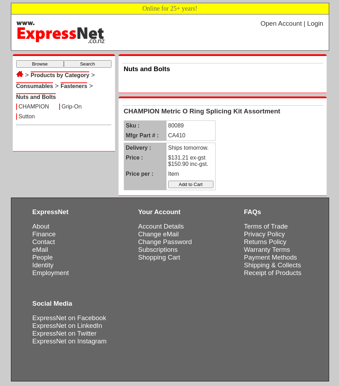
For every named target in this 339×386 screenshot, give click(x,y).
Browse (40, 64)
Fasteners (74, 86)
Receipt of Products (273, 272)
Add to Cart (190, 184)
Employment (50, 272)
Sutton (27, 116)
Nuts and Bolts (36, 97)
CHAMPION (34, 107)
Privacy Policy (264, 234)
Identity (43, 265)
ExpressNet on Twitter (64, 333)
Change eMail (158, 234)
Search (87, 64)
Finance (44, 234)
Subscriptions (158, 249)
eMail (40, 249)
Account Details (161, 226)
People (42, 257)
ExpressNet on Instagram (69, 341)
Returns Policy (265, 241)
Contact (43, 241)
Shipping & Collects (272, 265)
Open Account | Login (291, 23)
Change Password (165, 241)
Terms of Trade (266, 226)
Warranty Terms (267, 249)
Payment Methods (270, 257)
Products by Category (60, 75)
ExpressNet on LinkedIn (67, 325)
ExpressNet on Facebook (69, 318)
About (41, 226)
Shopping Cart (159, 257)
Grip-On (72, 107)
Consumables (34, 86)
